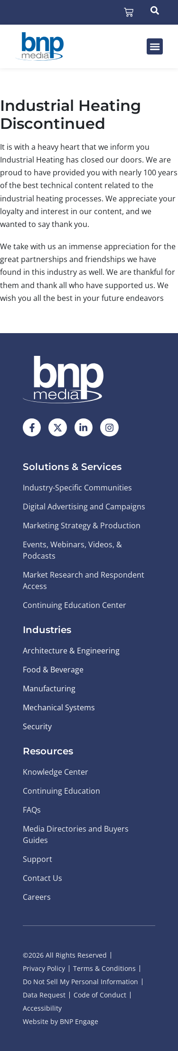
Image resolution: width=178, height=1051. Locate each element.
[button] (155, 46)
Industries (47, 629)
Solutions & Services (72, 466)
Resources (48, 751)
